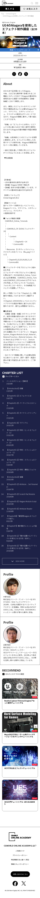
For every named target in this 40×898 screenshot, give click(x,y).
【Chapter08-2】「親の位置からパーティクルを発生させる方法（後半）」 (21, 548)
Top (2, 14)
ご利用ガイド (20, 851)
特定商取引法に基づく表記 (20, 860)
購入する (10, 8)
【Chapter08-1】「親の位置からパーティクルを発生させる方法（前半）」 (21, 538)
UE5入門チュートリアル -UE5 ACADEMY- (19, 803)
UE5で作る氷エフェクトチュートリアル (19, 768)
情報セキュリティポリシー (20, 864)
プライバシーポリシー (20, 855)
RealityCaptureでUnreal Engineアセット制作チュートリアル (19, 701)
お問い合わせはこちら (20, 874)
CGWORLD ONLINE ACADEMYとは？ (20, 845)
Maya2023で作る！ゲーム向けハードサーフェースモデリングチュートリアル (19, 735)
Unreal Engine (11, 14)
